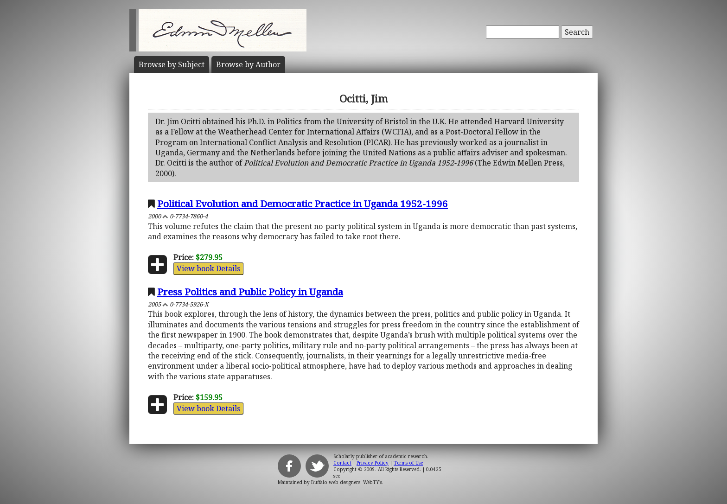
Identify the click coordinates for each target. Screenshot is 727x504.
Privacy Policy (373, 462)
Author (248, 64)
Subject (171, 64)
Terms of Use (408, 462)
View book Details (208, 268)
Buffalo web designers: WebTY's (346, 482)
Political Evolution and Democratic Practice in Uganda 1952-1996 (302, 203)
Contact (342, 462)
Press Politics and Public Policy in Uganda (250, 291)
